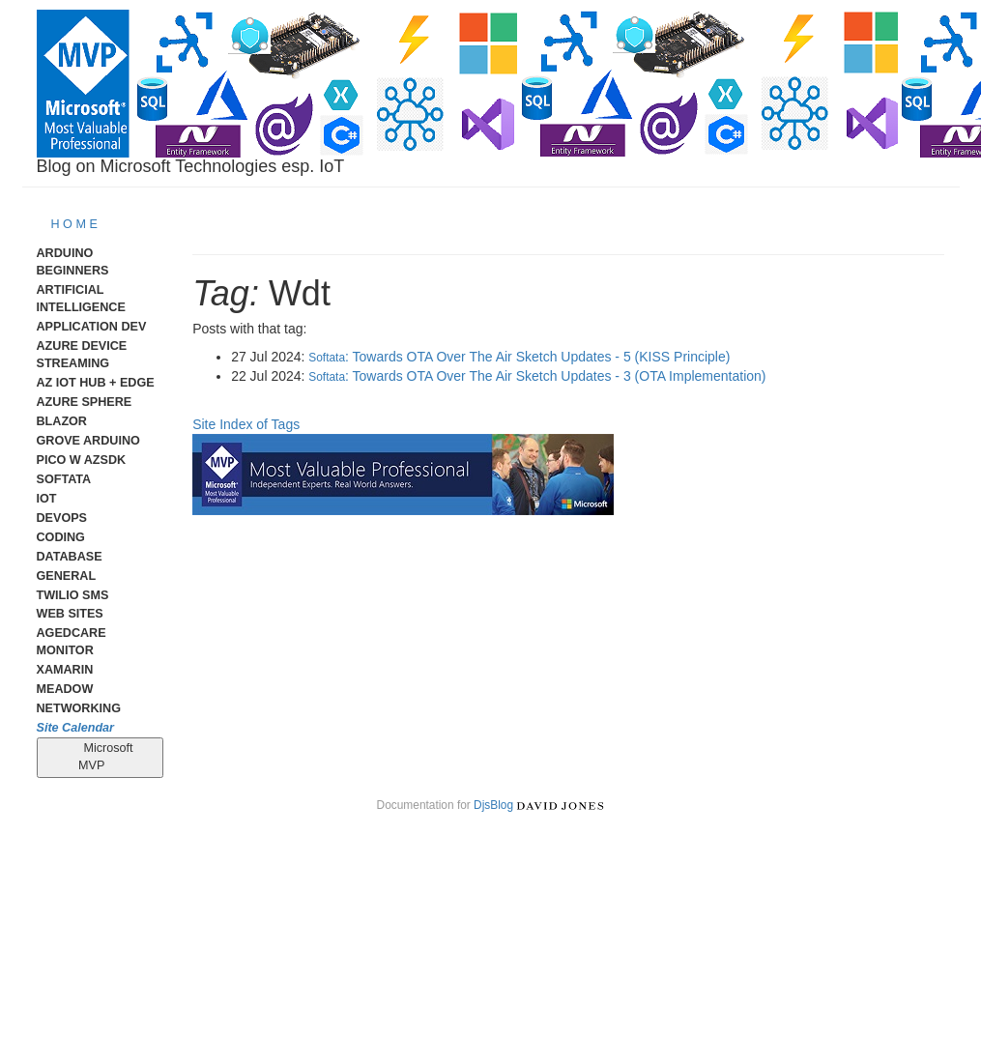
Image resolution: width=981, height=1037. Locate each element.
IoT (47, 498)
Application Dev (92, 326)
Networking (79, 708)
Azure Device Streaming (82, 354)
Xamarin (65, 670)
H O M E (74, 224)
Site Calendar (76, 728)
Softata (64, 479)
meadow (65, 689)
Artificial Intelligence (81, 298)
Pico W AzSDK (82, 460)
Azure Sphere (84, 402)
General (67, 576)
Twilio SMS (73, 595)
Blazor (62, 421)
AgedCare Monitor (71, 641)
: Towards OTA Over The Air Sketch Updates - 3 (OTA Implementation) (536, 376)
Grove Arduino (88, 440)
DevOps (62, 518)
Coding (61, 537)
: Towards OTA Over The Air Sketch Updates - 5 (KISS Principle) (519, 356)
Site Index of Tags (246, 424)
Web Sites (70, 613)
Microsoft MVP (100, 756)
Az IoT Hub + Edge (96, 382)
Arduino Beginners (73, 261)
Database (69, 556)
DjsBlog (493, 805)
